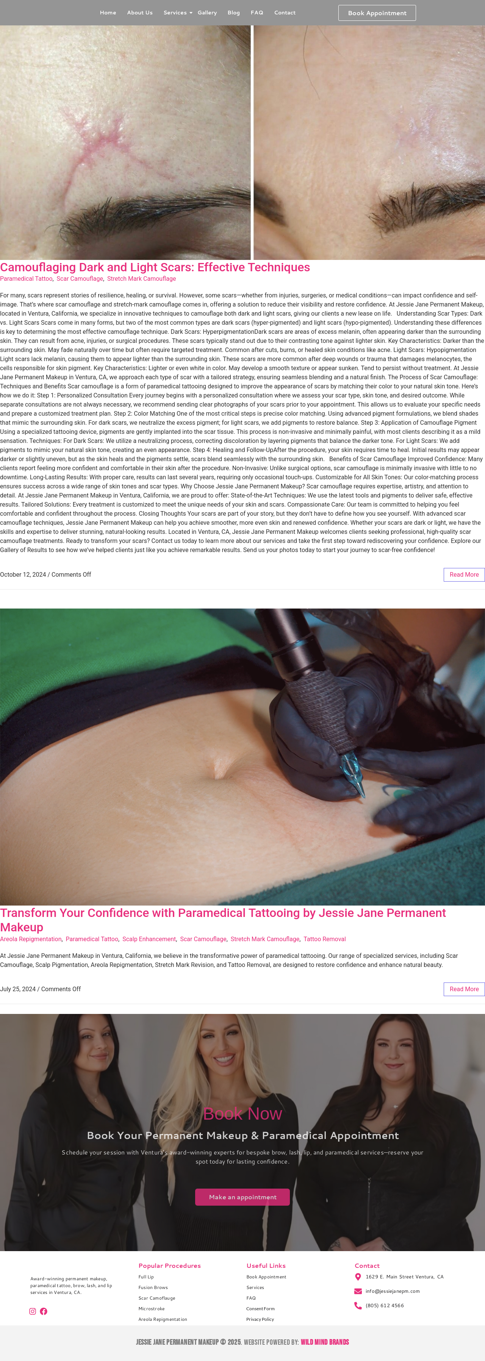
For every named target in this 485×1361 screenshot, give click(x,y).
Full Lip (146, 1276)
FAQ (256, 12)
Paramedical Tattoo (26, 278)
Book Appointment (266, 1276)
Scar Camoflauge (156, 1298)
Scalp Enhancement (149, 939)
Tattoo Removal (325, 939)
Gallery (207, 12)
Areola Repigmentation (30, 939)
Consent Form (260, 1308)
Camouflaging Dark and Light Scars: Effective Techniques (155, 267)
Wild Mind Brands (325, 1342)
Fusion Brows (153, 1287)
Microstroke (151, 1308)
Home (108, 12)
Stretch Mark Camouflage (141, 278)
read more (464, 574)
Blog (233, 12)
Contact (285, 12)
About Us (140, 12)
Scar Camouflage (80, 278)
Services (175, 12)
